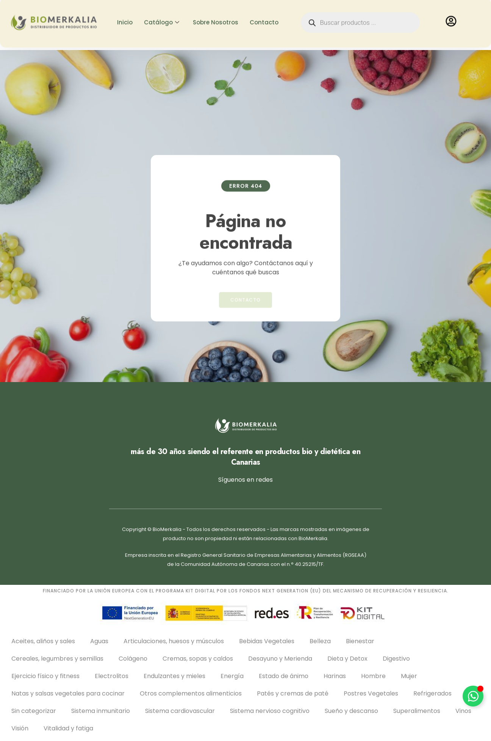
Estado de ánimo (283, 676)
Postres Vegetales (371, 693)
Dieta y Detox (347, 658)
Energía (232, 676)
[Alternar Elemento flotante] (473, 696)
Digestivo (396, 658)
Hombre (373, 676)
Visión (19, 728)
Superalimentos (416, 711)
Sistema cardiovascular (180, 711)
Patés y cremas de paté (292, 693)
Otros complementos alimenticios (191, 693)
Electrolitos (111, 676)
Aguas (99, 641)
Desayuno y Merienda (280, 658)
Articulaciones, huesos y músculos (174, 641)
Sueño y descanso (351, 711)
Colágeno (133, 658)
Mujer (409, 676)
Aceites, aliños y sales (43, 641)
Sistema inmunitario (100, 711)
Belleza (320, 641)
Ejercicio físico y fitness (45, 676)
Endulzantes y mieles (174, 676)
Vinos (463, 711)
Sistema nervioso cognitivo (270, 711)
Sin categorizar (33, 711)
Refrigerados (432, 693)
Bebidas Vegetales (266, 641)
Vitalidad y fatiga (68, 728)
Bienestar (360, 641)
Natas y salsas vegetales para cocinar (68, 693)
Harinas (335, 676)
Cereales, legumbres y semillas (57, 658)
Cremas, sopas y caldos (198, 658)
